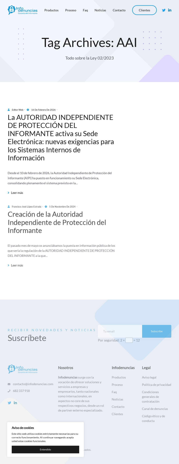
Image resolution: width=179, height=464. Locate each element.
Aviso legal (149, 377)
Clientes (144, 10)
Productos (51, 10)
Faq (85, 10)
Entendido (45, 449)
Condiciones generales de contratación (150, 396)
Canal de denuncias (155, 409)
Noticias (100, 10)
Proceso (70, 10)
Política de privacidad (156, 385)
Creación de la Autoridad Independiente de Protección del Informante (57, 222)
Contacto (119, 10)
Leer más (15, 193)
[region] (45, 439)
